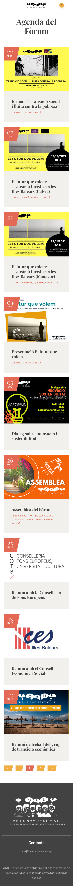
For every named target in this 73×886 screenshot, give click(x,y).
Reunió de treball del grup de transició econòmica (36, 747)
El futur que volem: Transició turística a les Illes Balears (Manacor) (34, 271)
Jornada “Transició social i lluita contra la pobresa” (36, 104)
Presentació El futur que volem (34, 354)
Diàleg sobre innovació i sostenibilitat (34, 436)
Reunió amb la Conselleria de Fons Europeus (36, 595)
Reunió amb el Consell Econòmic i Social (32, 671)
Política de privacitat (41, 873)
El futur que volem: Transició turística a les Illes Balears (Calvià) (34, 186)
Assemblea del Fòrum (32, 509)
